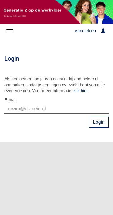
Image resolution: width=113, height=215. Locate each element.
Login (99, 122)
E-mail (10, 99)
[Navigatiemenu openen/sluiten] (9, 31)
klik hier (80, 90)
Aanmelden (85, 30)
